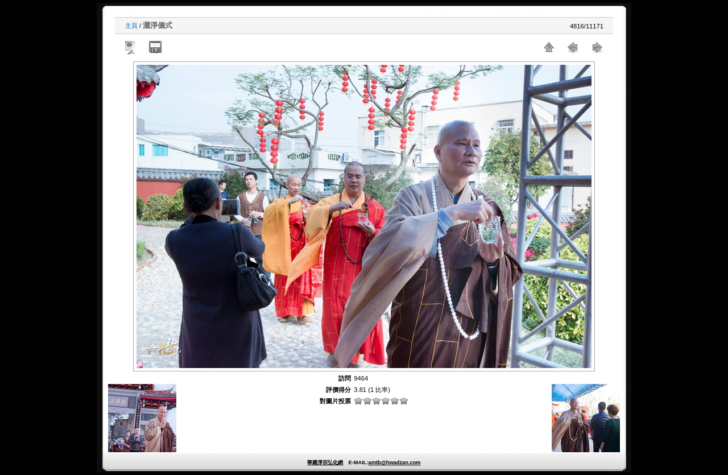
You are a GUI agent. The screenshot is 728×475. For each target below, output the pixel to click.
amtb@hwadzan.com (394, 462)
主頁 (131, 25)
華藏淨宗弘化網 (325, 462)
